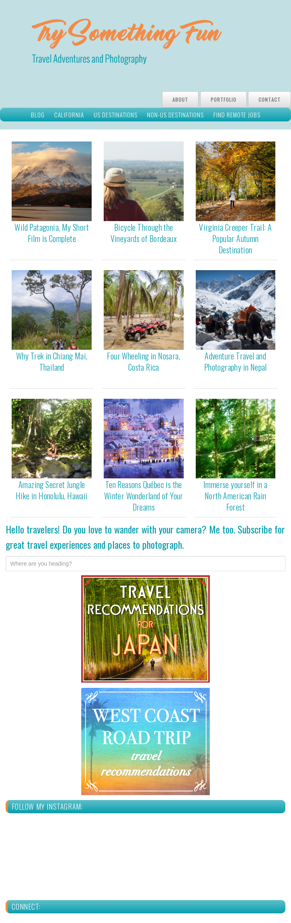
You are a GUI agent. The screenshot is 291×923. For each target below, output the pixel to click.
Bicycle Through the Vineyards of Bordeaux (144, 232)
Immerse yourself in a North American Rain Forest (235, 495)
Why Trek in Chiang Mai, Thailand (51, 361)
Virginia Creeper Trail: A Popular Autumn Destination (235, 238)
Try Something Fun (145, 43)
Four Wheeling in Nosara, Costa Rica (143, 361)
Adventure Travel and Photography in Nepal (235, 361)
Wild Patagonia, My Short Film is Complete (51, 232)
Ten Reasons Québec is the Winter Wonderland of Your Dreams (143, 495)
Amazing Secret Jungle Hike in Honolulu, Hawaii (52, 490)
